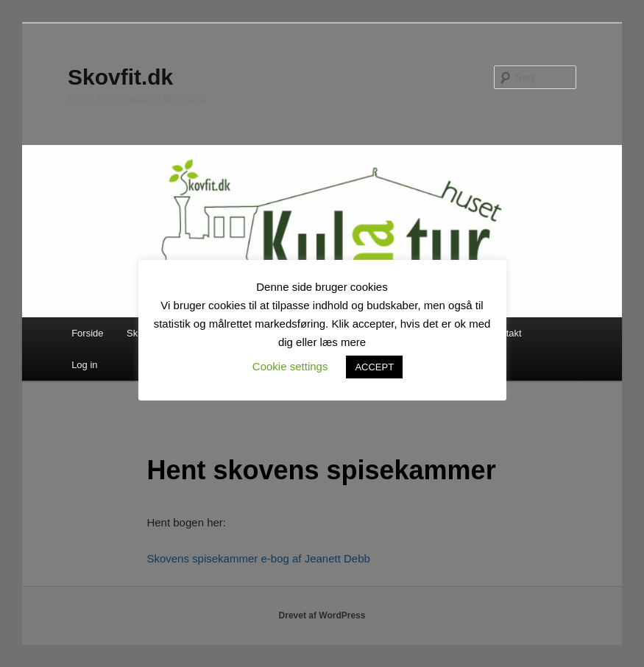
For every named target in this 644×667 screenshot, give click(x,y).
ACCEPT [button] (374, 367)
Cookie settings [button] (290, 366)
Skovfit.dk (120, 77)
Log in (84, 364)
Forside (87, 333)
